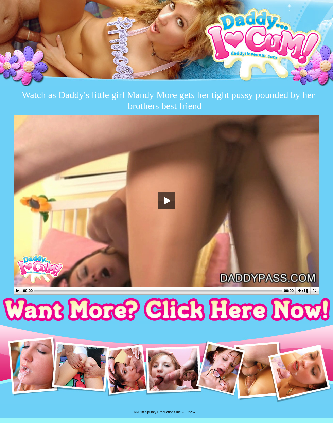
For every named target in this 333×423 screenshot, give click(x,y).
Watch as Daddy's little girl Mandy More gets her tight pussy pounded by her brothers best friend (168, 100)
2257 (191, 412)
